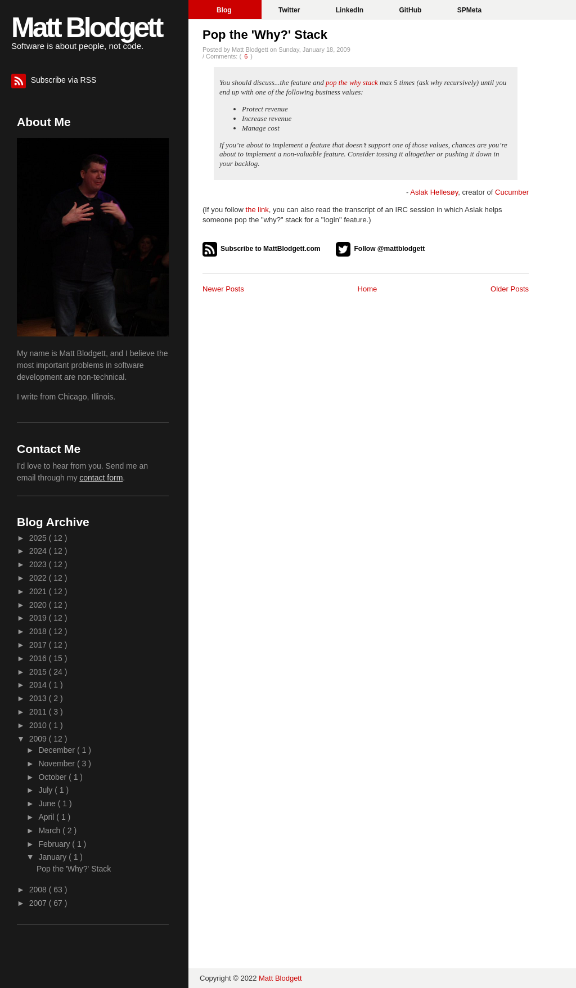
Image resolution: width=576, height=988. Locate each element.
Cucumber (512, 192)
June (47, 803)
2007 (39, 903)
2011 (39, 711)
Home (367, 289)
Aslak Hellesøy (434, 192)
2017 (39, 644)
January (53, 856)
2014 (39, 684)
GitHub (411, 10)
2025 (39, 537)
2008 (39, 889)
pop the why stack (352, 82)
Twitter (290, 10)
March (50, 830)
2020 (39, 604)
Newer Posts (223, 289)
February (55, 843)
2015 (39, 671)
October (53, 777)
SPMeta (469, 10)
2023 (39, 564)
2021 (39, 591)
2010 (39, 725)
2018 (39, 631)
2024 (39, 550)
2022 (39, 577)
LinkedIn (351, 10)
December (57, 750)
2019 (39, 617)
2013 (39, 698)
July (46, 789)
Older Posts (509, 289)
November (57, 763)
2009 (39, 738)
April (47, 816)
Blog (225, 10)
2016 (39, 658)
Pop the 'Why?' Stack (264, 35)
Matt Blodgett (86, 27)
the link (257, 209)
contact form (101, 477)
